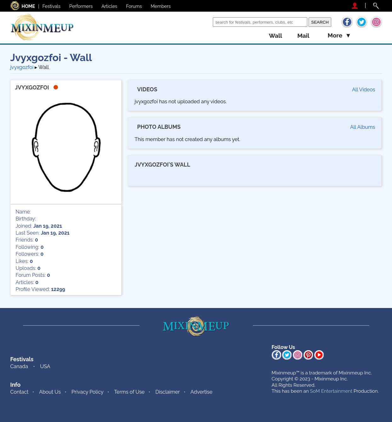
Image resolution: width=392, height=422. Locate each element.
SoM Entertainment (331, 391)
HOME (28, 6)
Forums (134, 6)
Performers (81, 6)
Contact (19, 392)
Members (161, 6)
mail (303, 35)
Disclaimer (167, 392)
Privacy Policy (87, 392)
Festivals (52, 6)
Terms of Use (129, 392)
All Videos (363, 90)
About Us (50, 392)
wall (275, 35)
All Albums (362, 127)
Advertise (201, 392)
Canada (19, 366)
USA (45, 366)
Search (204, 22)
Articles (109, 6)
